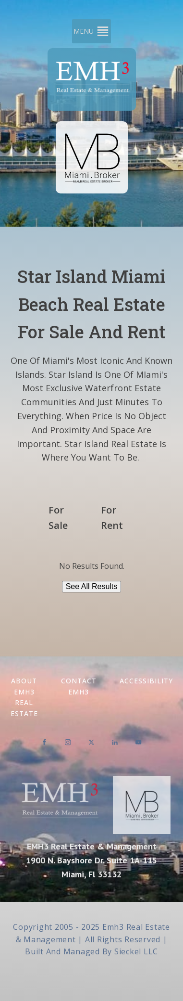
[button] (83, 31)
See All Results (92, 586)
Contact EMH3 (79, 686)
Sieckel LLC (136, 951)
